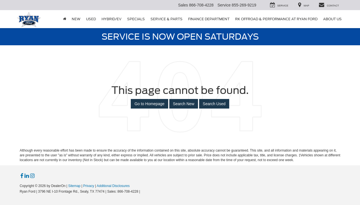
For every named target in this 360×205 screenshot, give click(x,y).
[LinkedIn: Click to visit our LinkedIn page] (26, 176)
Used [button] (91, 19)
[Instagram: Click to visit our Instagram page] (32, 176)
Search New (183, 104)
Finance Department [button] (209, 19)
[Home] (64, 19)
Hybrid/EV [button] (112, 19)
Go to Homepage (149, 104)
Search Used (214, 104)
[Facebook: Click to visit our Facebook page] (21, 176)
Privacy (88, 186)
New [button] (76, 19)
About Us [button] (332, 19)
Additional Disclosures (113, 186)
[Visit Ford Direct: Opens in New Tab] (142, 191)
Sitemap (74, 186)
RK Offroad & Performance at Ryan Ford (276, 19)
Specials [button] (136, 19)
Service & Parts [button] (166, 19)
